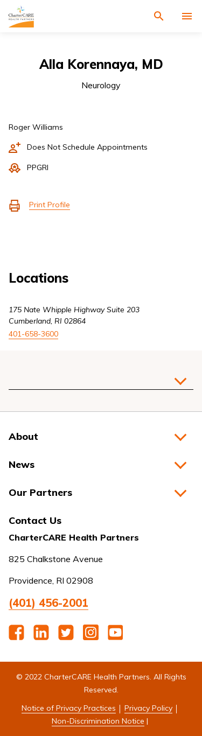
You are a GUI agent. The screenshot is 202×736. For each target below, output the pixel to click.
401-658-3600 (33, 334)
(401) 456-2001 (48, 602)
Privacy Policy (148, 708)
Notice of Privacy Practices (69, 708)
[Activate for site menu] (186, 16)
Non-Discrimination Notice (98, 721)
